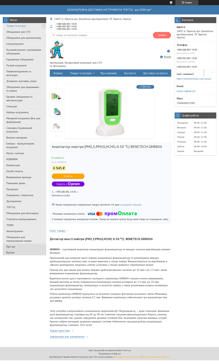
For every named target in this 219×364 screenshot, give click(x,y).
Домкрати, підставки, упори (21, 81)
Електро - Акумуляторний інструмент (20, 145)
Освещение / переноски (19, 195)
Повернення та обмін (187, 73)
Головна (57, 73)
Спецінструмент (15, 43)
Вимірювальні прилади (18, 177)
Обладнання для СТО (18, 31)
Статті (211, 73)
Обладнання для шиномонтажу (23, 37)
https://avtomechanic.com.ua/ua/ (194, 78)
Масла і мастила (15, 153)
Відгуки (10, 252)
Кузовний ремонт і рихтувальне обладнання (23, 51)
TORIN (9, 225)
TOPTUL (11, 207)
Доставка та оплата (155, 73)
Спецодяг (11, 106)
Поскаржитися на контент (128, 356)
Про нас (10, 246)
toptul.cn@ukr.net (186, 91)
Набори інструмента (17, 112)
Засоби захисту (14, 171)
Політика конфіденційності (156, 356)
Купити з (68, 184)
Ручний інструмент (16, 65)
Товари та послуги (16, 25)
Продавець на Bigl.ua (110, 353)
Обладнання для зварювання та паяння (22, 88)
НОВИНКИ (12, 159)
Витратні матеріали (16, 137)
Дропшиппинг (14, 201)
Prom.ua (126, 350)
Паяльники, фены (15, 183)
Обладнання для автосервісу (22, 213)
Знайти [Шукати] (162, 35)
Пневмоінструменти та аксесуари (18, 73)
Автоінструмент (14, 231)
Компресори (13, 165)
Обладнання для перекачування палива (19, 239)
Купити (68, 176)
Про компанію (109, 73)
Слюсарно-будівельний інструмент (19, 129)
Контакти (130, 73)
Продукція (12, 189)
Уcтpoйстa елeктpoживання (21, 219)
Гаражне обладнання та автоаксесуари (19, 98)
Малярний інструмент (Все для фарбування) (23, 120)
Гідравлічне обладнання (20, 59)
